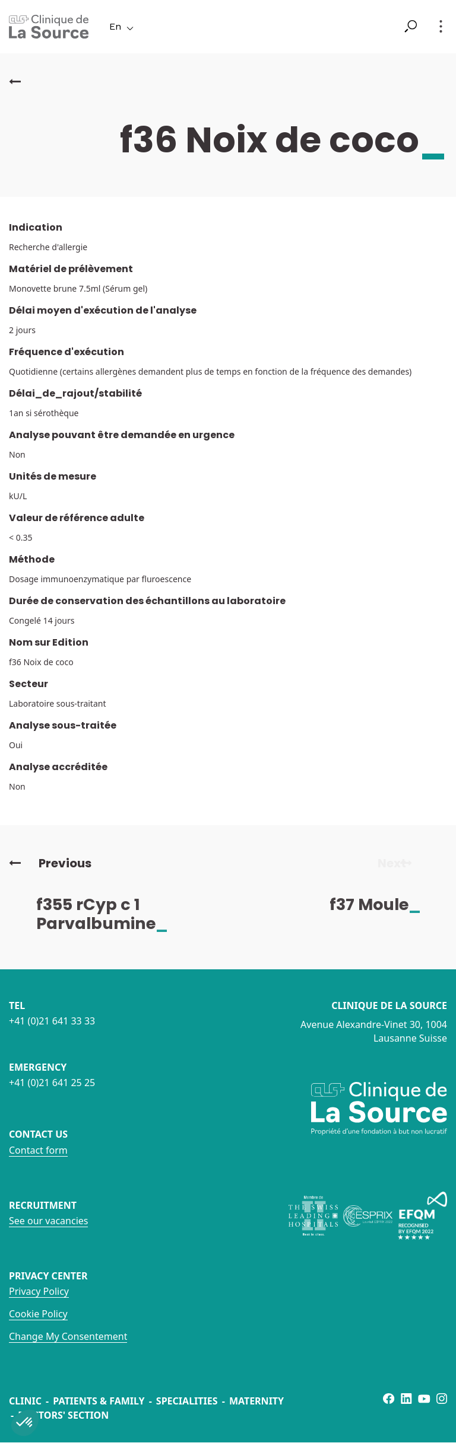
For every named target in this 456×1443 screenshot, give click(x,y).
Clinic (25, 1400)
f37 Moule (384, 904)
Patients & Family (98, 1400)
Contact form (38, 1150)
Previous (50, 863)
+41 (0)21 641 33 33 (52, 1020)
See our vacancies (48, 1220)
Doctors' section (63, 1415)
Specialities (187, 1400)
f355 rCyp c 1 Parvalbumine (112, 913)
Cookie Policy (38, 1313)
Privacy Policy (39, 1291)
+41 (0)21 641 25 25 (52, 1082)
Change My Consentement (68, 1336)
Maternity (256, 1400)
